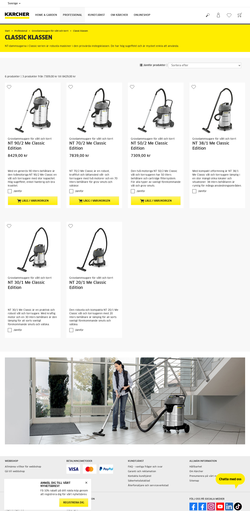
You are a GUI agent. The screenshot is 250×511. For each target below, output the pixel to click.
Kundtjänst (96, 15)
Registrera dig (73, 502)
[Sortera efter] (204, 65)
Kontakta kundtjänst (139, 476)
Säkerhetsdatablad (139, 481)
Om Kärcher (119, 15)
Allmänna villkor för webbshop (23, 467)
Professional (72, 15)
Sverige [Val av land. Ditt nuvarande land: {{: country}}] (14, 3)
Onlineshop (142, 15)
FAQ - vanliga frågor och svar (145, 467)
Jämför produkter (153, 65)
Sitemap (194, 481)
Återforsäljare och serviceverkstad (148, 485)
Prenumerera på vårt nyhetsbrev (208, 476)
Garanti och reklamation (142, 471)
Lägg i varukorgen (33, 201)
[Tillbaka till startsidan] (18, 15)
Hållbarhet (195, 467)
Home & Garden (46, 15)
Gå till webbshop (15, 471)
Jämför (17, 191)
